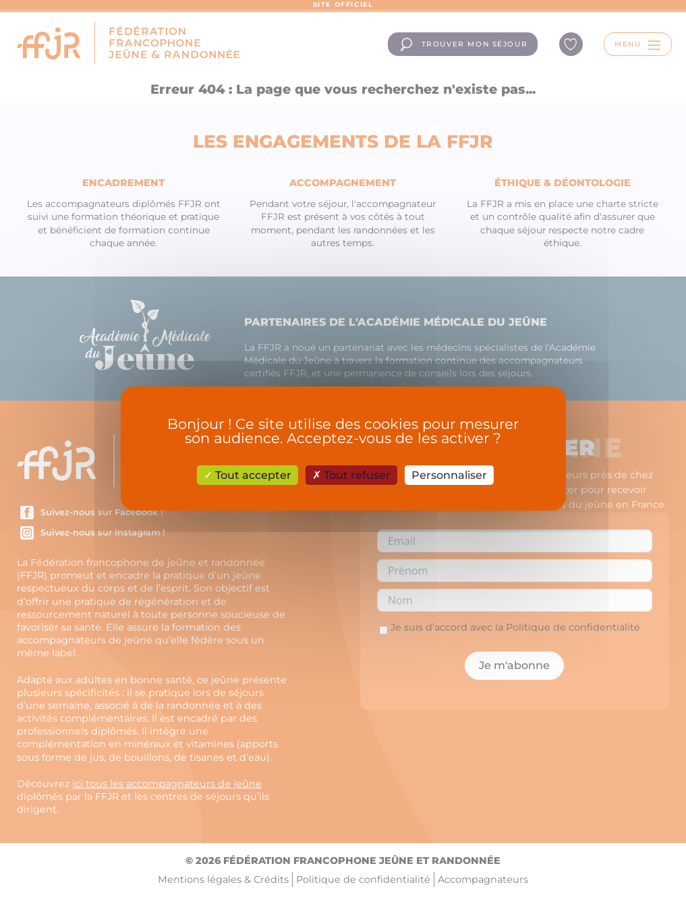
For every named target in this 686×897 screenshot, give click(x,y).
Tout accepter (247, 475)
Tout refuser (351, 475)
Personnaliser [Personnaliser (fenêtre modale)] (449, 475)
